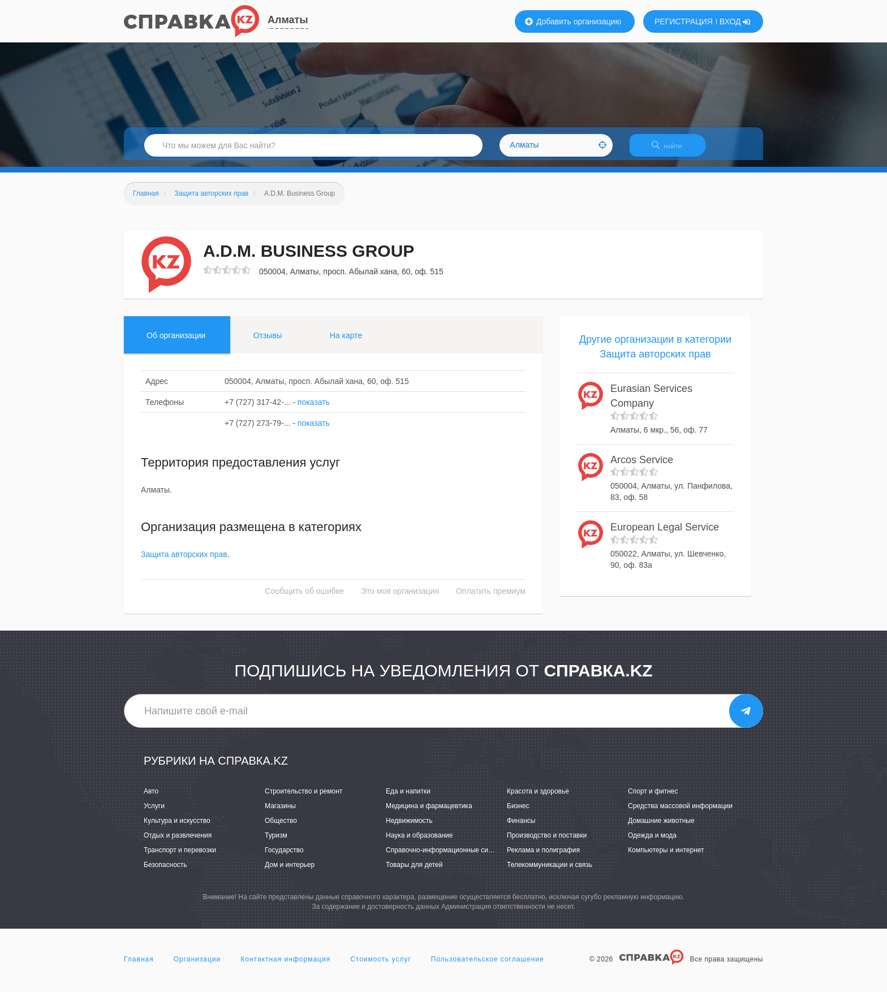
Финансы (521, 827)
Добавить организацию (573, 21)
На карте (346, 342)
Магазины (280, 813)
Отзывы (267, 342)
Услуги (154, 813)
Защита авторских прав (184, 561)
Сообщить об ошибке (304, 598)
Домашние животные (661, 827)
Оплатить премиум (491, 598)
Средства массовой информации (680, 813)
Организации (197, 966)
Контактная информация (285, 966)
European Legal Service (664, 534)
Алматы (288, 19)
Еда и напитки (408, 798)
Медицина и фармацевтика (429, 813)
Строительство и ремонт (303, 798)
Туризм (276, 842)
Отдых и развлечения (178, 842)
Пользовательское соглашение (487, 966)
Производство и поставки (547, 842)
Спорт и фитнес (653, 798)
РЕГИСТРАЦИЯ (684, 21)
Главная (139, 966)
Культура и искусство (177, 827)
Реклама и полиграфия (543, 857)
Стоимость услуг (380, 966)
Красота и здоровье (538, 798)
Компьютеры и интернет (666, 857)
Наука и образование (419, 842)
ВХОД (735, 21)
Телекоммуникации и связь (549, 872)
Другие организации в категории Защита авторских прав (655, 353)
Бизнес (518, 813)
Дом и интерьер (290, 872)
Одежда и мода (652, 842)
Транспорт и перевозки (180, 857)
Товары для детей (414, 872)
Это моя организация (400, 598)
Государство (284, 857)
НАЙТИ (673, 149)
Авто (151, 798)
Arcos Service (641, 466)
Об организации (176, 342)
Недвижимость (409, 827)
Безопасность (165, 872)
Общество (281, 827)
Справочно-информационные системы (447, 857)
